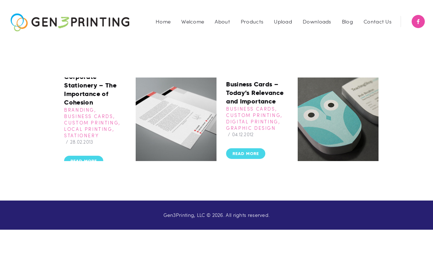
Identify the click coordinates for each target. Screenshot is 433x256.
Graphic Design (251, 128)
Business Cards (88, 116)
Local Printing (88, 129)
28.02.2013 (81, 142)
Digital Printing (252, 121)
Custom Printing (91, 122)
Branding (79, 110)
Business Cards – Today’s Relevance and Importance (254, 92)
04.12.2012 (243, 134)
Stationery (81, 135)
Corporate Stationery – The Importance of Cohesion (90, 89)
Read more (84, 161)
